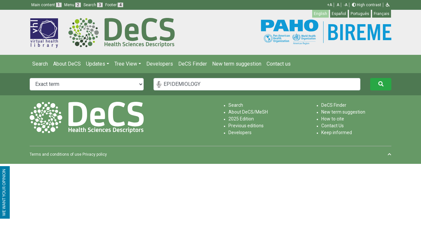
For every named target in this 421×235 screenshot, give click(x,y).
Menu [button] (72, 5)
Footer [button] (114, 5)
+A (329, 5)
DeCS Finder (192, 64)
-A (345, 5)
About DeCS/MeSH (248, 112)
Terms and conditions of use (55, 154)
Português (360, 13)
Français (381, 13)
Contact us (279, 64)
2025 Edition (241, 118)
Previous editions (246, 125)
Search (40, 64)
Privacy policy (94, 154)
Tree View (125, 64)
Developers (159, 64)
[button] (387, 5)
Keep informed (336, 132)
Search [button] (93, 5)
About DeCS (67, 64)
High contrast (366, 5)
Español (339, 13)
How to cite (332, 118)
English (320, 13)
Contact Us (332, 125)
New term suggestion (236, 64)
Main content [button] (46, 5)
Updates (95, 64)
